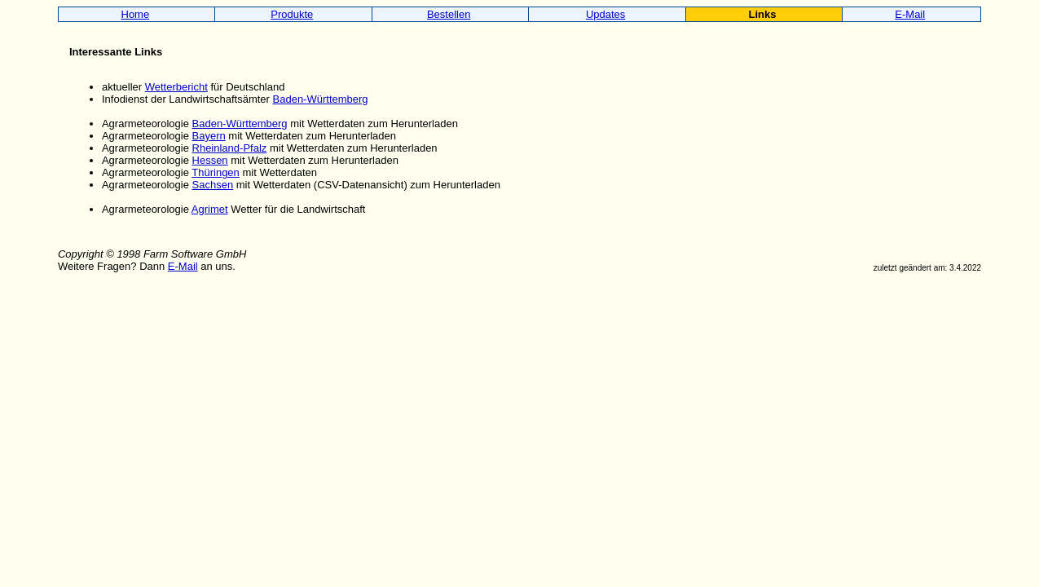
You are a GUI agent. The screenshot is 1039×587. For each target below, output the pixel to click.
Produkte (292, 14)
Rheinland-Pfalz (229, 148)
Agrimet (210, 209)
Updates (605, 14)
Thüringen (216, 172)
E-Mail (910, 14)
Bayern (209, 136)
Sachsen (213, 185)
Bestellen (448, 14)
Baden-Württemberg (320, 99)
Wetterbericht (176, 87)
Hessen (210, 160)
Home (135, 14)
